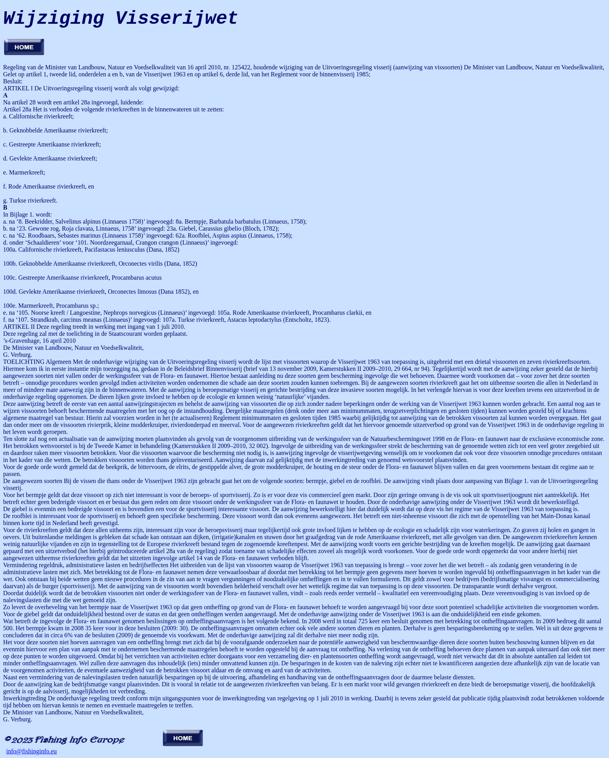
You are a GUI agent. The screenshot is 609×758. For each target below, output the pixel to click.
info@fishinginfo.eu (31, 751)
